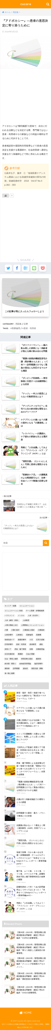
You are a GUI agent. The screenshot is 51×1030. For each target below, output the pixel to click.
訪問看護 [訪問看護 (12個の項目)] (16, 668)
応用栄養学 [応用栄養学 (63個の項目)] (9, 644)
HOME (25, 1012)
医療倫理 (16, 328)
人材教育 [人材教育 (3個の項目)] (26, 620)
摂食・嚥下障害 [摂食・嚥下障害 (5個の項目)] (20, 649)
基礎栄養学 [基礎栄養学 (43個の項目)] (22, 640)
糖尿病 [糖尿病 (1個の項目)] (38, 659)
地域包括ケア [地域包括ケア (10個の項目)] (9, 640)
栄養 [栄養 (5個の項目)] (31, 649)
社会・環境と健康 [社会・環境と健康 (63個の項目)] (11, 659)
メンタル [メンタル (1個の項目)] (21, 615)
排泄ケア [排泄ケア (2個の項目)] (8, 649)
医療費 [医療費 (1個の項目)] (38, 635)
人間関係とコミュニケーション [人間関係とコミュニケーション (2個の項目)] (32, 625)
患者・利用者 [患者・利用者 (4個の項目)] (21, 644)
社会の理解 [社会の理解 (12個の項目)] (30, 654)
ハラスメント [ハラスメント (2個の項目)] (9, 615)
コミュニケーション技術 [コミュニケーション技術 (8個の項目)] (14, 611)
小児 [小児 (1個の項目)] (31, 640)
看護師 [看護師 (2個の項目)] (20, 654)
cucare (25, 4)
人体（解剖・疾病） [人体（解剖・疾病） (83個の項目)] (12, 620)
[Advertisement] (25, 97)
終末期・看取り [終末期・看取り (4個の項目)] (10, 664)
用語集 (18, 324)
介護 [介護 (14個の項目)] (6, 630)
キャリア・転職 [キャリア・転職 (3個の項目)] (10, 606)
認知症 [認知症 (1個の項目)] (25, 668)
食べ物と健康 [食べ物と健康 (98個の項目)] (9, 673)
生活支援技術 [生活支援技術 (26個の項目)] (9, 654)
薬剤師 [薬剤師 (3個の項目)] (7, 668)
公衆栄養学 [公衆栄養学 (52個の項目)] (9, 635)
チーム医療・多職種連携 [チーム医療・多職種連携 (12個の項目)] (35, 611)
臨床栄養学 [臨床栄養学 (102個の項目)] (38, 664)
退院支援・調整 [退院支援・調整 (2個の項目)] (37, 668)
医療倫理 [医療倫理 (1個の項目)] (29, 635)
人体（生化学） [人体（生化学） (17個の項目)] (33, 615)
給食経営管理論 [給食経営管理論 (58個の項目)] (25, 664)
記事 (26, 324)
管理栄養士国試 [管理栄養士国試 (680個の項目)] (27, 659)
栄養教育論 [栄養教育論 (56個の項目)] (40, 649)
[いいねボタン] (5, 196)
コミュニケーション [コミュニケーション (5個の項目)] (26, 606)
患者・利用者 (30, 328)
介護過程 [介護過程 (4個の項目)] (41, 630)
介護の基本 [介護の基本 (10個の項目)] (15, 630)
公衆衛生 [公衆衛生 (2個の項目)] (19, 635)
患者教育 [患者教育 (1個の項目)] (33, 644)
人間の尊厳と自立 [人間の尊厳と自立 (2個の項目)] (11, 625)
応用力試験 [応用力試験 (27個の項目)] (40, 640)
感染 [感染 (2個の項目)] (41, 644)
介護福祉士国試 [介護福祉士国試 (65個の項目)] (28, 630)
